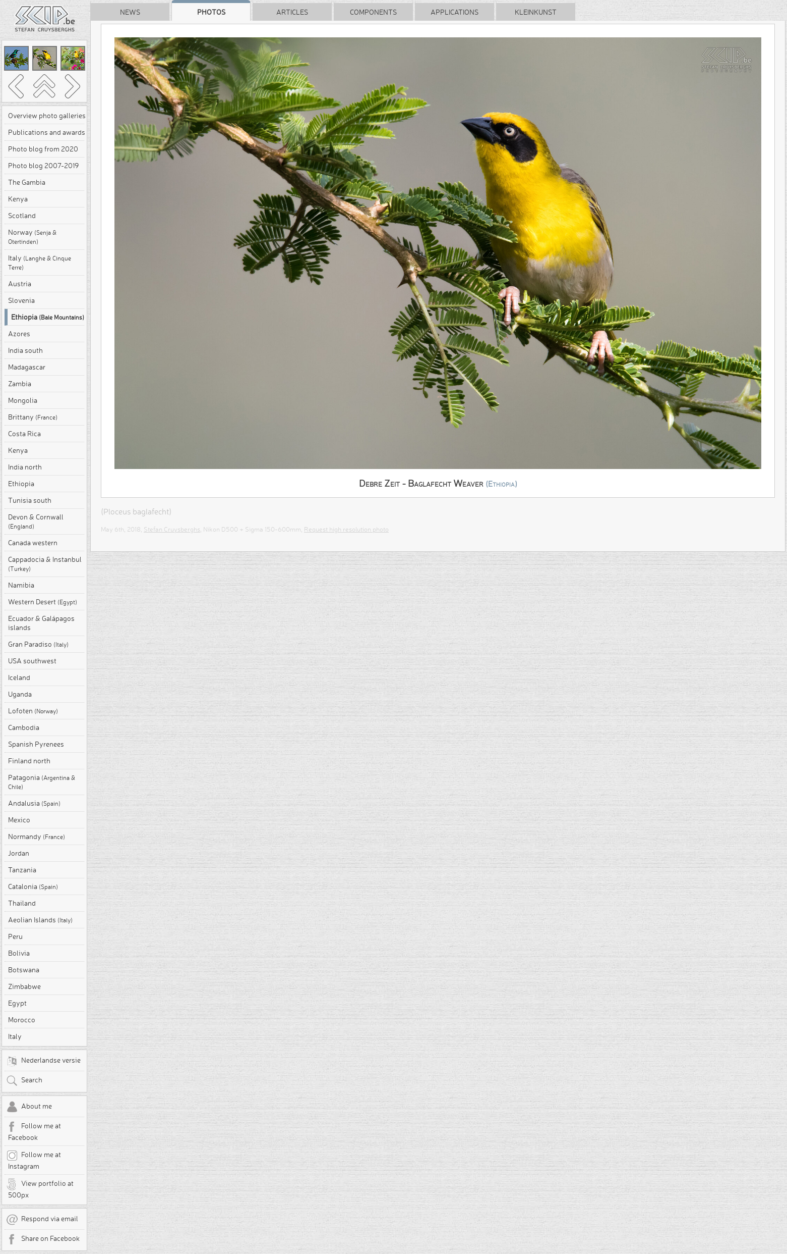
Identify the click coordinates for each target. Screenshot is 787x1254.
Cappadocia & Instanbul (45, 563)
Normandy (36, 836)
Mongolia (22, 400)
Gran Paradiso (38, 644)
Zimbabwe (24, 986)
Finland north (29, 760)
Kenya (18, 198)
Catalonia (33, 886)
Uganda (20, 694)
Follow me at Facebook (33, 1131)
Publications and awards (46, 132)
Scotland (22, 215)
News (130, 12)
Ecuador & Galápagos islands (41, 623)
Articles (292, 12)
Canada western (32, 542)
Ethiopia (47, 317)
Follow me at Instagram (33, 1160)
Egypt (17, 1003)
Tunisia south (29, 500)
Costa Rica (24, 433)
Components (373, 12)
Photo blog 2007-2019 (43, 165)
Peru (15, 936)
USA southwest (32, 660)
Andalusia (34, 803)
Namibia (21, 585)
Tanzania (22, 869)
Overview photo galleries (47, 115)
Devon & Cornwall (36, 521)
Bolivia (19, 953)
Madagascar (26, 367)
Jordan (18, 853)
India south (25, 350)
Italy (39, 262)
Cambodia (23, 727)
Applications (454, 12)
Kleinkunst (536, 12)
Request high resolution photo (346, 529)
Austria (19, 283)
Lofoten (33, 710)
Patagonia (41, 782)
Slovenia (21, 300)
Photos (211, 12)
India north (25, 467)
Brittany (32, 417)
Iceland (19, 677)
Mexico (19, 819)
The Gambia (26, 182)
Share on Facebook (43, 1239)
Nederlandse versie (43, 1061)
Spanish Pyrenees (36, 744)
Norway (32, 236)
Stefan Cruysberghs (172, 529)
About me (29, 1107)
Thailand (22, 903)
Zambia (19, 383)
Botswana (23, 969)
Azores (19, 333)
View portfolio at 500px (40, 1188)
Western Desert (42, 601)
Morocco (21, 1019)
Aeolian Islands (40, 919)
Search (24, 1081)
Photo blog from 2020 (43, 148)
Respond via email (42, 1220)
